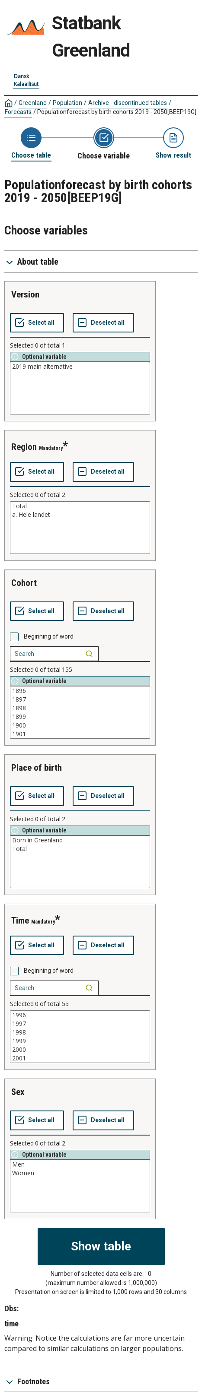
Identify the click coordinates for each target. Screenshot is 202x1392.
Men (80, 1164)
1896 (80, 691)
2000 (80, 1049)
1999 (80, 1041)
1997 (80, 1023)
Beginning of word (49, 636)
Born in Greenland (80, 840)
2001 (80, 1058)
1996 (80, 1015)
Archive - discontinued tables (127, 102)
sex (18, 1092)
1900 (80, 725)
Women (80, 1173)
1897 (80, 699)
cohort (24, 583)
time (20, 920)
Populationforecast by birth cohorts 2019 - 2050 (116, 111)
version (25, 294)
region (24, 447)
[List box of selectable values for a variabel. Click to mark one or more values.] (80, 388)
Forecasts (18, 111)
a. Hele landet (80, 514)
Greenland (33, 102)
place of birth (36, 767)
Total (80, 506)
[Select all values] (37, 323)
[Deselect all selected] (103, 323)
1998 (80, 1032)
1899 (80, 716)
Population (67, 102)
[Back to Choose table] (31, 144)
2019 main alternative (80, 366)
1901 (80, 734)
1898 (80, 708)
